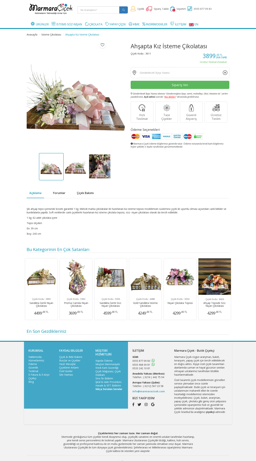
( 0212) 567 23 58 (153, 386)
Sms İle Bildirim (104, 378)
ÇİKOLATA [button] (93, 24)
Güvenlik (33, 367)
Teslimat (33, 371)
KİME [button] (134, 24)
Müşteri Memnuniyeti (107, 364)
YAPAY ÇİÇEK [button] (115, 24)
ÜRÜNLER (40, 24)
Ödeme (32, 364)
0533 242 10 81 (141, 368)
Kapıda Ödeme (104, 360)
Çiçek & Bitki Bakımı (70, 357)
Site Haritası (66, 374)
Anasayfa (32, 34)
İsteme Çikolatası (51, 34)
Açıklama (35, 193)
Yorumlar (59, 193)
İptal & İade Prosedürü (108, 382)
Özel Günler (66, 371)
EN (193, 24)
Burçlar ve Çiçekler (69, 360)
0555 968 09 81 (141, 364)
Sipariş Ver (180, 85)
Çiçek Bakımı (85, 193)
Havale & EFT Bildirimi (108, 385)
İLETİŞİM (178, 24)
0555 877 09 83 (141, 360)
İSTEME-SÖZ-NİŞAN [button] (67, 24)
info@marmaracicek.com (148, 391)
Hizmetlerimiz (36, 360)
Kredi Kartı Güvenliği (106, 367)
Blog (31, 381)
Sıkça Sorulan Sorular (108, 389)
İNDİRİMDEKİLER (154, 24)
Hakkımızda (35, 357)
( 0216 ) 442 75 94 (153, 377)
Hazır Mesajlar (67, 364)
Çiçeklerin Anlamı (69, 367)
